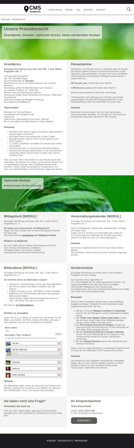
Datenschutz (65, 441)
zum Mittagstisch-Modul (39, 235)
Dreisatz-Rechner (92, 341)
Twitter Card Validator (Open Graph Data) (99, 318)
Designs (88, 10)
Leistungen (55, 10)
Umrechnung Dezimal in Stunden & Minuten (103, 332)
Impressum (81, 441)
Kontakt (101, 10)
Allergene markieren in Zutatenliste (109, 311)
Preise (69, 10)
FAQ (78, 10)
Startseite (5, 19)
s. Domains (28, 81)
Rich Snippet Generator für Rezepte (96, 325)
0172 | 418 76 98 (86, 411)
